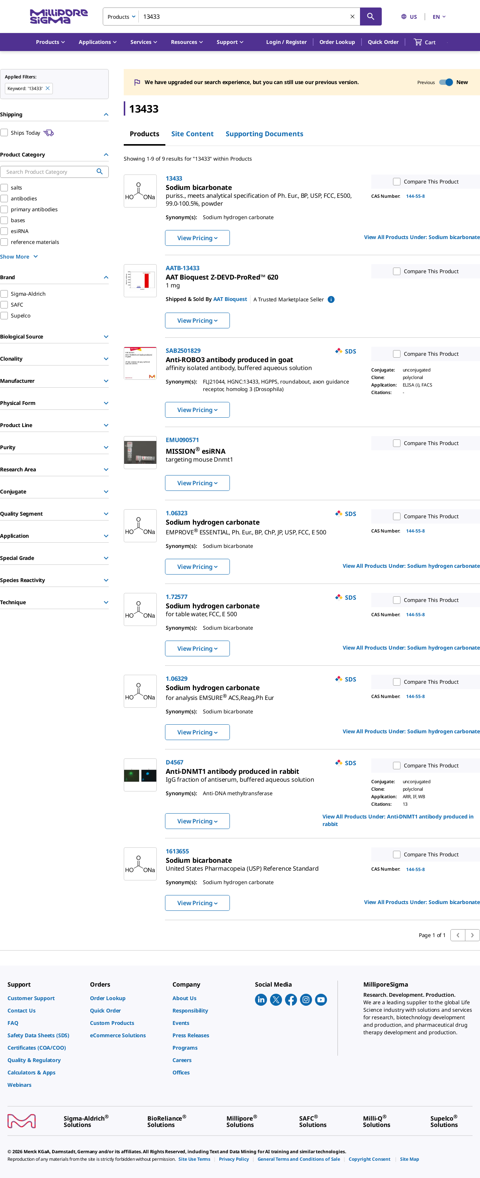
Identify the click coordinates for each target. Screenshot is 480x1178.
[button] (286, 42)
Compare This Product (424, 182)
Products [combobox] (118, 16)
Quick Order (383, 41)
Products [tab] (144, 133)
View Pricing (197, 238)
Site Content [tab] (192, 133)
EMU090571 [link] (182, 440)
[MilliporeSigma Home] (59, 16)
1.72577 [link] (177, 597)
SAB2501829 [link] (183, 350)
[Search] (371, 17)
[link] (258, 196)
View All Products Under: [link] (422, 237)
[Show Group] (106, 336)
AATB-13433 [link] (182, 268)
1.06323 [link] (177, 513)
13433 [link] (174, 178)
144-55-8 (415, 196)
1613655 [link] (177, 851)
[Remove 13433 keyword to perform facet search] (48, 88)
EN (440, 16)
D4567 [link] (174, 762)
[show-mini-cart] (431, 42)
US (409, 16)
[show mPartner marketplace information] (331, 299)
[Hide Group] (106, 114)
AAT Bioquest (230, 298)
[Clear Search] (353, 17)
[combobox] (242, 17)
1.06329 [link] (177, 678)
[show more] (20, 256)
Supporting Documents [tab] (264, 133)
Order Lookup (337, 41)
